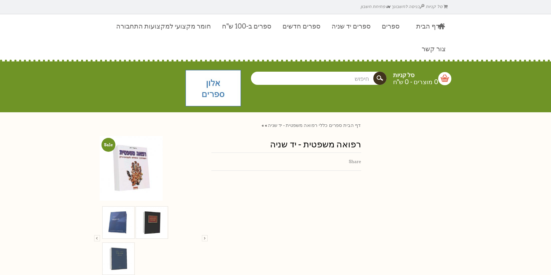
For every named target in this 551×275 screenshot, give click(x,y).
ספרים (335, 125)
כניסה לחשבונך (408, 6)
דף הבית (351, 125)
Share (355, 161)
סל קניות (437, 6)
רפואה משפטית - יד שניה (292, 125)
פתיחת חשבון (372, 6)
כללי (323, 125)
